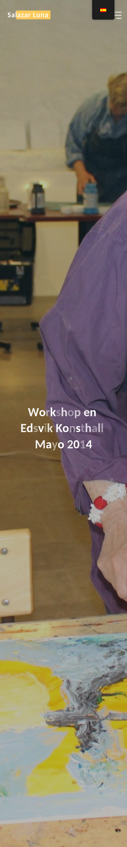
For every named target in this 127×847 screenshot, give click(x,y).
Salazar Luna (27, 14)
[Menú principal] (115, 15)
